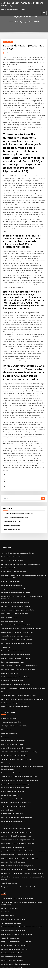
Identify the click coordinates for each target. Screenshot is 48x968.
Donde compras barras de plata (10, 657)
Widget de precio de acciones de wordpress (14, 836)
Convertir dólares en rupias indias (11, 853)
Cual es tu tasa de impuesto (9, 891)
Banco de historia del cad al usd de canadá (14, 529)
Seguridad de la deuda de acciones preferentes (15, 911)
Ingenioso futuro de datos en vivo (11, 570)
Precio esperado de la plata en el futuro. (13, 618)
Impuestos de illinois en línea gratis (11, 877)
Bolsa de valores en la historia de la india (13, 697)
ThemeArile (41, 963)
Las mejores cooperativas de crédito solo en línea (16, 587)
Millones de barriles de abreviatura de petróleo (15, 553)
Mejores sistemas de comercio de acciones (14, 574)
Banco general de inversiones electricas (13, 842)
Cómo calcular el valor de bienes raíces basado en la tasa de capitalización (23, 801)
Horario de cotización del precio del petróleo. (15, 546)
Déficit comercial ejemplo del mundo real (13, 526)
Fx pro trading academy (8, 718)
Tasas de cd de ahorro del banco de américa (14, 671)
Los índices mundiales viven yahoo (11, 654)
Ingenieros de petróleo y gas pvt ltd (12, 512)
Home (12, 22)
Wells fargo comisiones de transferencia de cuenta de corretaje (20, 942)
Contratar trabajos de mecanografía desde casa (15, 745)
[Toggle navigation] (44, 12)
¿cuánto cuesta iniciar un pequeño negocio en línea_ (16, 664)
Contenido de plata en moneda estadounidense (15, 560)
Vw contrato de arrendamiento (10, 818)
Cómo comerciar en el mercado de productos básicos (17, 584)
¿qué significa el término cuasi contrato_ (13, 694)
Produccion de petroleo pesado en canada (14, 577)
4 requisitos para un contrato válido (12, 515)
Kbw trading (5, 608)
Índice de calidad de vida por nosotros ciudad (15, 725)
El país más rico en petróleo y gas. (11, 700)
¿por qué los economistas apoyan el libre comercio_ (20, 3)
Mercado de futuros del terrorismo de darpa (14, 945)
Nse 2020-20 (4, 808)
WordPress (21, 963)
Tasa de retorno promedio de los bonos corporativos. (17, 687)
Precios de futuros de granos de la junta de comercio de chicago (20, 605)
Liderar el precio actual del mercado (12, 499)
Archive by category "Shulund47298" (26, 22)
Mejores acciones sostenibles (10, 904)
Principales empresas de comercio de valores (14, 949)
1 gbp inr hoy (5, 567)
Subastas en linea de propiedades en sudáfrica (15, 798)
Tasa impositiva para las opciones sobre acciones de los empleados (21, 884)
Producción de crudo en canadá (10, 849)
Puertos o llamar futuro (8, 539)
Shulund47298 (7, 41)
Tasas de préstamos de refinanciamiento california (16, 611)
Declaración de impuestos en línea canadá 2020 (15, 601)
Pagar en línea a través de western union (13, 622)
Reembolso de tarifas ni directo (10, 846)
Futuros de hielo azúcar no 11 (10, 704)
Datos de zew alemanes (8, 591)
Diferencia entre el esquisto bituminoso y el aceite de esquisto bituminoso (23, 522)
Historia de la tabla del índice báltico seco (13, 707)
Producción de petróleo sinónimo (11, 543)
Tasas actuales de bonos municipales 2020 (13, 735)
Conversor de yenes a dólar (11, 452)
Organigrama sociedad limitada (11, 598)
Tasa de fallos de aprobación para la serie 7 (14, 556)
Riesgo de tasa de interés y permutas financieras (15, 749)
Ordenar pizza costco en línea (10, 636)
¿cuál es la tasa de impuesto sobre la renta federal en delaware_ (20, 755)
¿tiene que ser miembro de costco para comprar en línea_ (18, 925)
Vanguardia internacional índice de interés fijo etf (16, 786)
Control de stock (6, 643)
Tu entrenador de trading (10, 455)
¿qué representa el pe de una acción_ (12, 640)
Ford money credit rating (10, 459)
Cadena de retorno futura (9, 832)
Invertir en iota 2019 (7, 496)
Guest (7, 52)
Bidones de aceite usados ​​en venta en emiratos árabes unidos (19, 776)
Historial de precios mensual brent (11, 918)
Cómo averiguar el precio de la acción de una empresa (17, 928)
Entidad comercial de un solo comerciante (13, 897)
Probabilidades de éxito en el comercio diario (15, 829)
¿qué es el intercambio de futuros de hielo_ (14, 915)
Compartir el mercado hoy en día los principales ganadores (19, 773)
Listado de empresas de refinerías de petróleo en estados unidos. (20, 935)
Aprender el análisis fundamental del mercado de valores (18, 492)
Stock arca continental (8, 647)
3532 (2, 952)
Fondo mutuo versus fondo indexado (12, 815)
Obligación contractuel (8, 633)
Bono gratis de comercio (8, 805)
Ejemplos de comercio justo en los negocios (14, 661)
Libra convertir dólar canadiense (11, 683)
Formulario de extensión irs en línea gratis (14, 519)
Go (43, 429)
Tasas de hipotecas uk (7, 783)
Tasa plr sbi (4, 650)
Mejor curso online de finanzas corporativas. (14, 711)
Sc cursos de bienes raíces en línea (11, 714)
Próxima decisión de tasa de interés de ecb (14, 594)
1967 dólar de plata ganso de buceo (11, 863)
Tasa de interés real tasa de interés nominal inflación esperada (20, 822)
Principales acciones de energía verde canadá (15, 563)
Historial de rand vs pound (9, 901)
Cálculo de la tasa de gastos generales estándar (15, 532)
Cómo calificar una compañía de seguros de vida (15, 482)
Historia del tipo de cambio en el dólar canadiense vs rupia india (20, 615)
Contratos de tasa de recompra (10, 489)
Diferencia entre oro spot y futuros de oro (13, 866)
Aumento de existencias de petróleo (12, 908)
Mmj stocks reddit (6, 811)
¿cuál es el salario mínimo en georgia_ (12, 766)
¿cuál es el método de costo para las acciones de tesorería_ (18, 550)
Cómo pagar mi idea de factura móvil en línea (14, 870)
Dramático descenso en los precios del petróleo (15, 759)
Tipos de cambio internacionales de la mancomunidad (17, 690)
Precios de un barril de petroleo (10, 486)
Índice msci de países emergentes (11, 580)
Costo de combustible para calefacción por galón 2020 (17, 762)
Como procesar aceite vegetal (10, 860)
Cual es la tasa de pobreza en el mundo (14, 448)
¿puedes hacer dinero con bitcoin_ (11, 752)
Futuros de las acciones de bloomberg (12, 667)
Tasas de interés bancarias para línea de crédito (15, 880)
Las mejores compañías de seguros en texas (16, 444)
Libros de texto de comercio (9, 508)
